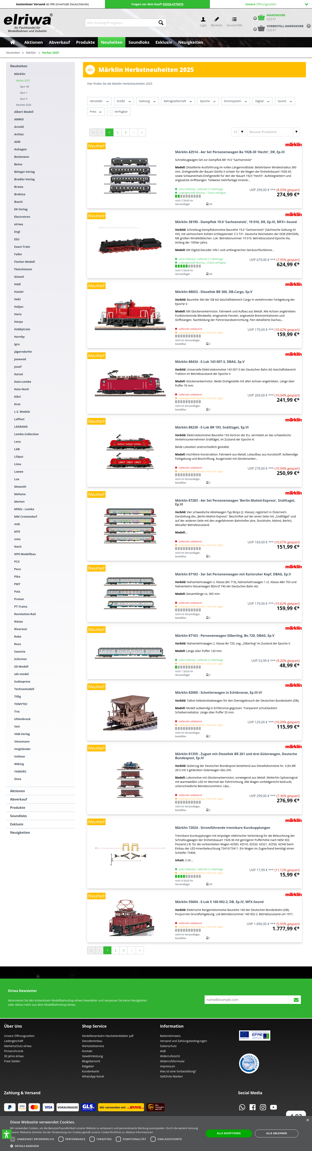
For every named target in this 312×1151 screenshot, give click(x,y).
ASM (17, 142)
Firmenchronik (13, 1051)
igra (17, 344)
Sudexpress (22, 681)
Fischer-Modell (24, 262)
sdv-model (21, 674)
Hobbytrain (22, 329)
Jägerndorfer (23, 352)
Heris (18, 314)
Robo (17, 636)
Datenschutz (168, 1046)
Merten (19, 501)
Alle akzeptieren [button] (229, 1133)
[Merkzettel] (216, 23)
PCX (17, 561)
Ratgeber (88, 1066)
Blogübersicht (91, 1061)
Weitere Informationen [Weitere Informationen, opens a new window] (139, 1132)
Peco (17, 569)
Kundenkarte (90, 1071)
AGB (163, 1051)
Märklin (19, 74)
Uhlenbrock (22, 719)
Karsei (18, 374)
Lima (17, 464)
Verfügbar (121, 111)
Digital (262, 101)
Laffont (19, 419)
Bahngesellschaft (178, 101)
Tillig (17, 696)
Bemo (18, 164)
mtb (17, 524)
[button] (6, 1134)
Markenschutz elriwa (17, 1046)
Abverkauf (18, 799)
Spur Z (23, 98)
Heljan (18, 307)
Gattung (147, 101)
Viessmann (22, 741)
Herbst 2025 (23, 80)
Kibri (17, 397)
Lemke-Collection (26, 434)
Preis (96, 111)
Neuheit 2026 (23, 105)
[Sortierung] (273, 131)
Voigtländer (22, 749)
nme (17, 539)
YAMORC (20, 771)
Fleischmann (23, 269)
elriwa (18, 224)
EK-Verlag (21, 209)
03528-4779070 (173, 4)
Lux (16, 479)
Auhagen (20, 149)
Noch (17, 546)
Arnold (19, 127)
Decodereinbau (92, 1041)
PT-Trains (20, 606)
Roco (17, 644)
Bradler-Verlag (24, 179)
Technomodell (24, 689)
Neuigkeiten (20, 832)
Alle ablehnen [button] (276, 1133)
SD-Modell (21, 666)
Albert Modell (23, 112)
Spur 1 (23, 92)
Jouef (17, 367)
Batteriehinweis (170, 1036)
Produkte (17, 807)
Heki (17, 299)
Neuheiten (18, 66)
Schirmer (20, 659)
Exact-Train (22, 247)
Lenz (17, 442)
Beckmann (21, 157)
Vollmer (19, 756)
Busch (18, 202)
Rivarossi (20, 629)
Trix (17, 711)
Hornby (19, 337)
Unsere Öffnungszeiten (19, 1036)
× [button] (307, 1120)
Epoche (208, 101)
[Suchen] (161, 23)
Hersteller (99, 101)
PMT (17, 584)
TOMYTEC (21, 704)
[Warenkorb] (268, 17)
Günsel (19, 277)
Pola (17, 591)
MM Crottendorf (25, 516)
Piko (17, 576)
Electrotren (22, 217)
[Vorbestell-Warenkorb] (277, 28)
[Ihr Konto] (203, 23)
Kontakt (87, 1051)
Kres (17, 404)
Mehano (20, 494)
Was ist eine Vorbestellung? (178, 1071)
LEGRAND (21, 427)
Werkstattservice (93, 1046)
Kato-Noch (21, 389)
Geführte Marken (171, 1076)
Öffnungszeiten (276, 4)
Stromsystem (236, 101)
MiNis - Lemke (24, 509)
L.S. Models (22, 412)
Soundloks (18, 816)
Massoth (20, 486)
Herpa (18, 322)
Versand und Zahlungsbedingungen (183, 1041)
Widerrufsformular (172, 1061)
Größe (124, 101)
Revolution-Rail (25, 614)
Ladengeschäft (13, 1041)
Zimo (17, 779)
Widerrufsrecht (170, 1056)
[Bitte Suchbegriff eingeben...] (120, 23)
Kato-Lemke (22, 382)
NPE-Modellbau (25, 554)
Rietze (18, 621)
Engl (17, 232)
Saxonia (19, 651)
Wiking (19, 764)
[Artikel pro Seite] (238, 131)
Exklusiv (16, 824)
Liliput (18, 456)
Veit (17, 726)
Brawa (18, 187)
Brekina (19, 194)
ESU (16, 239)
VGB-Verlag (22, 734)
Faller (18, 254)
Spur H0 (24, 86)
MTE (17, 531)
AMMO (19, 119)
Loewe (18, 471)
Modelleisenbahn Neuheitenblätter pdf (108, 1036)
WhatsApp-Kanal (93, 1076)
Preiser (19, 599)
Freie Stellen (12, 1061)
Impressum (167, 1066)
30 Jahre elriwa (14, 1056)
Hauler (19, 292)
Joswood (20, 359)
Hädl (17, 284)
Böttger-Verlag (24, 172)
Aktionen (17, 791)
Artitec (19, 134)
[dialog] (156, 1133)
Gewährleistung (92, 1056)
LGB (17, 449)
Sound (285, 101)
